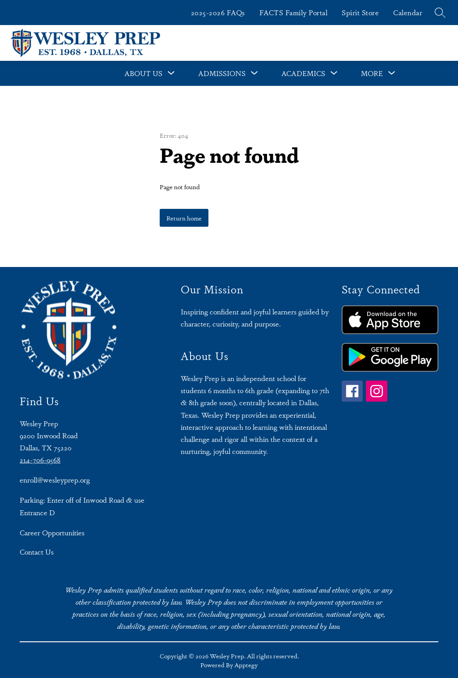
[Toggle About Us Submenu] (171, 73)
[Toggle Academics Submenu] (334, 73)
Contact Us (37, 552)
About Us (143, 73)
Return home (184, 217)
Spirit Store (360, 12)
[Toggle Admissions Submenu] (254, 73)
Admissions (222, 73)
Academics (303, 73)
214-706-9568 (40, 459)
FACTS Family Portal (293, 12)
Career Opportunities (52, 532)
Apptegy (246, 664)
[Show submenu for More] (372, 73)
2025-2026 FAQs (218, 12)
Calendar (407, 12)
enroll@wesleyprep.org (55, 480)
